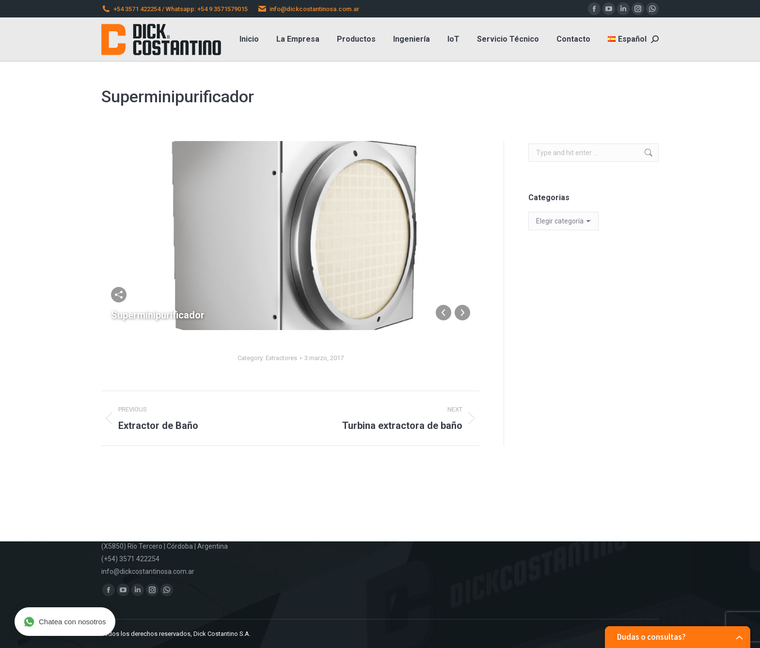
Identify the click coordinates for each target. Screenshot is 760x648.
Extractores (281, 358)
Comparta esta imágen (119, 294)
